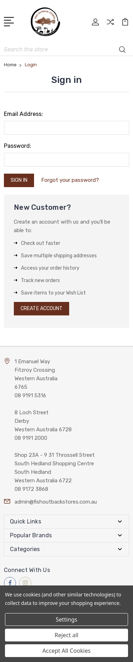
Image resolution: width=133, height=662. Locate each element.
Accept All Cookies (67, 651)
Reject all (66, 635)
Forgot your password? (70, 180)
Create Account (41, 308)
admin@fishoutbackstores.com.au (56, 502)
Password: (17, 145)
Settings (66, 619)
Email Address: (23, 114)
